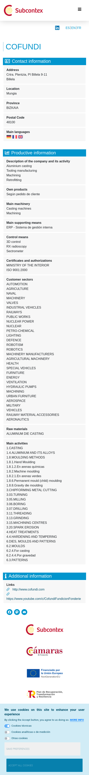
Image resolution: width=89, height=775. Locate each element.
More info (77, 721)
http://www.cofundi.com (28, 589)
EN (73, 28)
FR (79, 28)
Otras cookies (19, 739)
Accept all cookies (20, 766)
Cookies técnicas (21, 727)
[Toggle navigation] (79, 10)
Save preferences (17, 750)
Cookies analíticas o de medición (30, 733)
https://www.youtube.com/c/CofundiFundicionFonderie (43, 598)
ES (68, 28)
